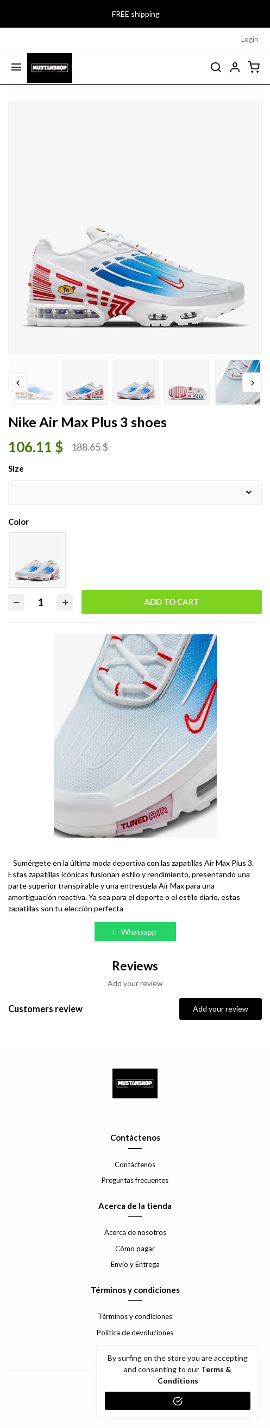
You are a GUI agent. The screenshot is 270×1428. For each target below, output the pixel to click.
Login (249, 39)
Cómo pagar (135, 1248)
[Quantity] (40, 602)
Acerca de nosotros (135, 1232)
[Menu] (16, 68)
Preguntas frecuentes (135, 1180)
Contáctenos (135, 1164)
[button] (235, 68)
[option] (135, 257)
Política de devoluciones (135, 1332)
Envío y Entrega (135, 1264)
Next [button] (252, 382)
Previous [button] (18, 382)
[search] (216, 68)
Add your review (220, 1008)
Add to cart (171, 602)
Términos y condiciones (135, 1316)
